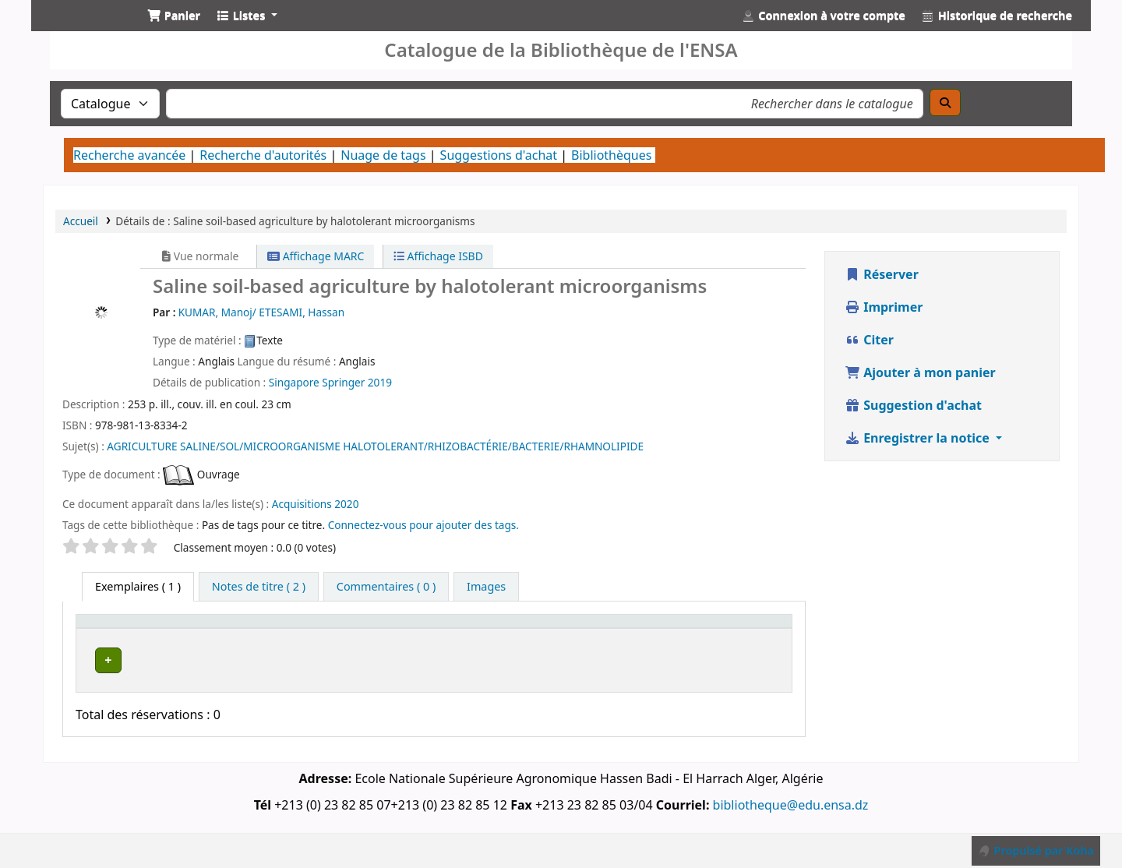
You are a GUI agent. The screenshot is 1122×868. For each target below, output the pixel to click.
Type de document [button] (111, 636)
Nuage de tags (382, 155)
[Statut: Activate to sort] (652, 636)
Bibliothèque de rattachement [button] (407, 636)
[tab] (259, 587)
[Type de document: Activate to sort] (142, 636)
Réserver (882, 274)
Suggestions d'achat (498, 155)
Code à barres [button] (711, 636)
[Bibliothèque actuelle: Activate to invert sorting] (282, 636)
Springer (343, 382)
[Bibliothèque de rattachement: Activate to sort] (454, 636)
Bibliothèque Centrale (278, 672)
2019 (380, 382)
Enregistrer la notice (919, 437)
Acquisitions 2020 (315, 503)
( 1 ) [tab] (138, 586)
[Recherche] (945, 102)
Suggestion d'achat (913, 405)
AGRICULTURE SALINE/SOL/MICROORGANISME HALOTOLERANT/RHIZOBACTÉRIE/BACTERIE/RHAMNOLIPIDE (375, 446)
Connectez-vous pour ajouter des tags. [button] (423, 524)
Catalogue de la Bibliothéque (83, 29)
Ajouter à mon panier (920, 372)
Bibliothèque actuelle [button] (250, 636)
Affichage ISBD (438, 256)
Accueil (80, 220)
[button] (173, 15)
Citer (869, 339)
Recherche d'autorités (262, 155)
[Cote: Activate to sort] (585, 636)
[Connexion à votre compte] (824, 15)
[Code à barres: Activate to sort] (739, 636)
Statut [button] (644, 644)
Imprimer (884, 307)
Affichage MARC (315, 256)
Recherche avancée (129, 155)
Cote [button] (572, 644)
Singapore (294, 382)
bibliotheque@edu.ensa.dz (791, 815)
